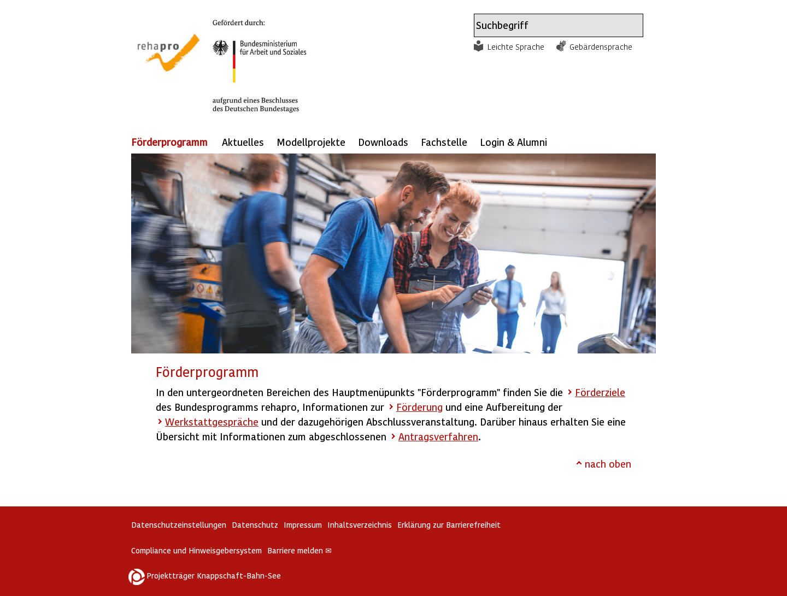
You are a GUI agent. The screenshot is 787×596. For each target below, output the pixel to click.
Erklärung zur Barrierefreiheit (449, 524)
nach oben (608, 463)
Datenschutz (255, 524)
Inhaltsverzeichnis (359, 524)
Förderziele (600, 392)
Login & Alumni (513, 141)
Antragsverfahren (438, 436)
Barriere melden (299, 550)
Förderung (419, 406)
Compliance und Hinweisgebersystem (196, 550)
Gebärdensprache (600, 46)
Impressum (303, 524)
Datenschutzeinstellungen (178, 524)
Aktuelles (243, 141)
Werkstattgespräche (212, 421)
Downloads (383, 141)
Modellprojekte (311, 141)
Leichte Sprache (516, 46)
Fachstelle (444, 141)
